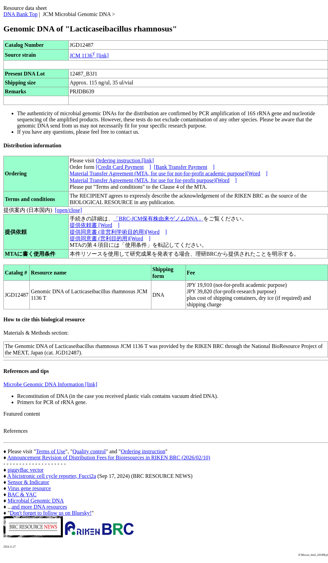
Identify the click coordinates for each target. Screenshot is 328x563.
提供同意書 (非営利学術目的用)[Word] (118, 232)
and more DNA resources (39, 507)
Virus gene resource (29, 488)
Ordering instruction (143, 451)
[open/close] (68, 210)
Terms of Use (50, 451)
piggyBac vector (25, 470)
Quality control (89, 451)
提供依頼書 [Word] (95, 225)
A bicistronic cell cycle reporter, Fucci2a (51, 476)
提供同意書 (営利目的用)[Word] (110, 238)
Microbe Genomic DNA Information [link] (50, 384)
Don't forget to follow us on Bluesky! (51, 513)
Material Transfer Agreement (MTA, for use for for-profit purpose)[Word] (153, 180)
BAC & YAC (22, 494)
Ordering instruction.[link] (125, 160)
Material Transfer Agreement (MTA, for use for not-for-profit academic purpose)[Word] (169, 173)
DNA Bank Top (20, 14)
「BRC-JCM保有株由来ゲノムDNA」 (158, 219)
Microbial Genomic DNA (36, 501)
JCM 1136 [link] (89, 55)
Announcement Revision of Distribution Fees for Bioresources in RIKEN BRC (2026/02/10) (108, 457)
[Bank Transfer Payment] (184, 167)
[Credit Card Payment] (123, 167)
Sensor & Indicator (28, 482)
